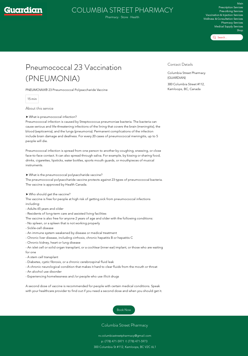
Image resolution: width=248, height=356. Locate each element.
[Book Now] (124, 309)
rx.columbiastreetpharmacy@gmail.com (124, 335)
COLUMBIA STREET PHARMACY (122, 10)
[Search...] (226, 37)
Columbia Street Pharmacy (124, 325)
